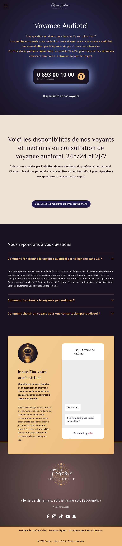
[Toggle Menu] (6, 6)
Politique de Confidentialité (32, 530)
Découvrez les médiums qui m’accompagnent (61, 203)
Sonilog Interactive (76, 541)
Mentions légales (58, 530)
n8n (90, 433)
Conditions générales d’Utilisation (86, 530)
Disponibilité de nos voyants (61, 96)
